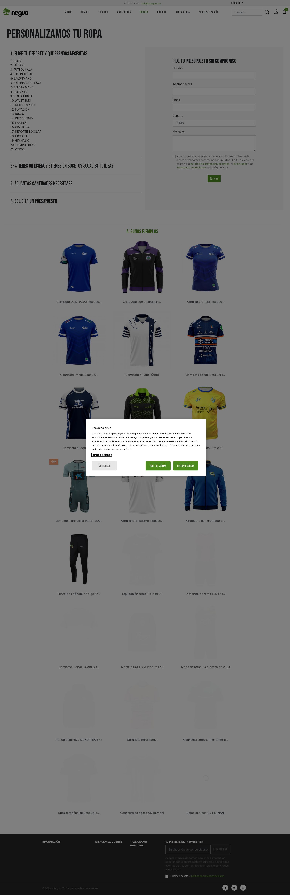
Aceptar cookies (158, 465)
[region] (146, 447)
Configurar (104, 465)
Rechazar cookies (185, 465)
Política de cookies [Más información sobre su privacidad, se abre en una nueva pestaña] (102, 454)
